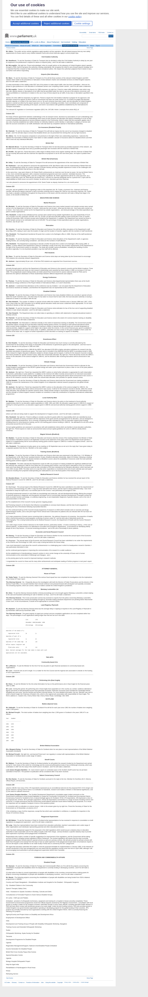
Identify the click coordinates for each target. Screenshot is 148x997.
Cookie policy (76, 993)
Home (7, 42)
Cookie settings (82, 23)
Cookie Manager (85, 993)
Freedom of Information (32, 993)
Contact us (110, 32)
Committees (57, 45)
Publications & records (70, 45)
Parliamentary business (20, 42)
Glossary (14, 993)
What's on (35, 45)
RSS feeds (102, 32)
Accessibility (83, 32)
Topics (98, 45)
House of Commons (11, 45)
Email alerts (92, 32)
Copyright (60, 993)
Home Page (90, 47)
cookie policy (74, 16)
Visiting (74, 42)
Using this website (50, 993)
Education (82, 42)
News (92, 45)
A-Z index (7, 993)
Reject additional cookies (56, 23)
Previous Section (10, 47)
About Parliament (53, 42)
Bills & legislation (45, 45)
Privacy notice (67, 993)
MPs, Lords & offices (37, 42)
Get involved (65, 42)
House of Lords (25, 45)
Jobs (42, 993)
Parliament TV (84, 45)
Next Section (9, 988)
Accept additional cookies (26, 23)
